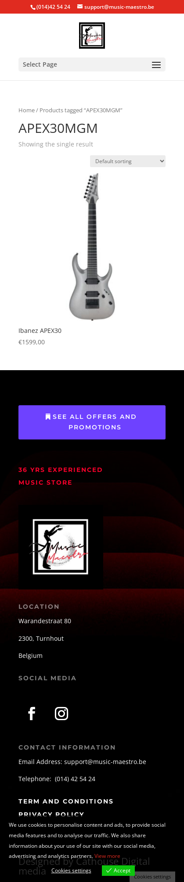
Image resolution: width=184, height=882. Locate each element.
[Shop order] (128, 161)
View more (107, 856)
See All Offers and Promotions (95, 422)
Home (26, 110)
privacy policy (51, 814)
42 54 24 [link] (83, 779)
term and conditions (66, 801)
